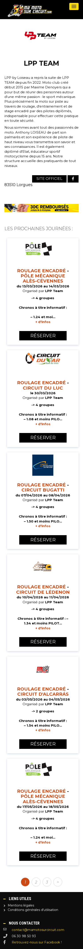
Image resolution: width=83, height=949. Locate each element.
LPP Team (54, 291)
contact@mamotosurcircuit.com (38, 930)
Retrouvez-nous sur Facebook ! (37, 942)
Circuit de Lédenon (43, 592)
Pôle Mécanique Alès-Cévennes (43, 278)
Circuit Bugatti (42, 490)
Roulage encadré (41, 270)
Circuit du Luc (43, 388)
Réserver (43, 335)
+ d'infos (42, 322)
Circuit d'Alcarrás (43, 694)
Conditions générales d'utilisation (33, 910)
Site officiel (49, 179)
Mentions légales (21, 905)
